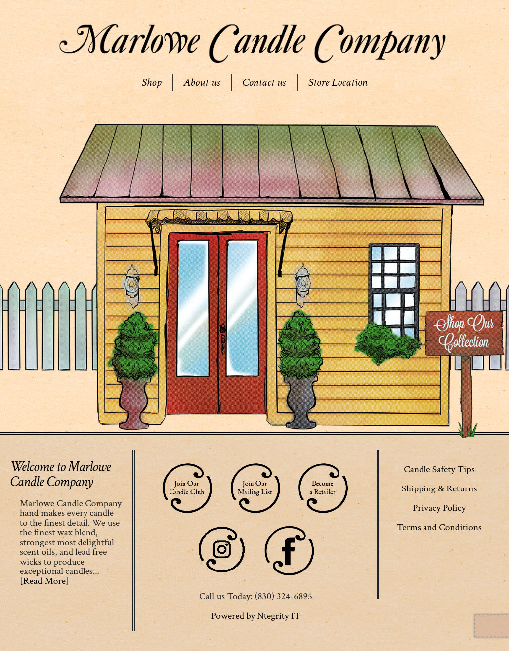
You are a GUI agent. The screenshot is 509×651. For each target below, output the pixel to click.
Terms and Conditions (439, 527)
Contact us (264, 82)
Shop (151, 82)
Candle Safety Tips (439, 469)
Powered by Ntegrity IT (255, 615)
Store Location (338, 82)
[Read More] (44, 580)
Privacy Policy (439, 507)
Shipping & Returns (439, 488)
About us (201, 82)
